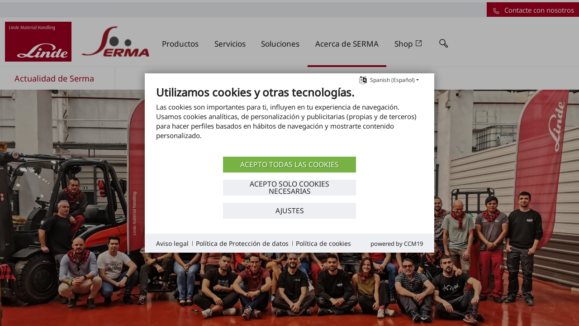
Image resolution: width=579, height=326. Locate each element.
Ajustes (289, 211)
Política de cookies (323, 243)
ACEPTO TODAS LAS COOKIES (289, 164)
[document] (289, 120)
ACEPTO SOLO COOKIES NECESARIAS (289, 187)
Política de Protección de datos (242, 243)
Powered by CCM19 (396, 244)
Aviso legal (172, 243)
